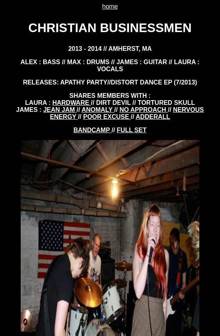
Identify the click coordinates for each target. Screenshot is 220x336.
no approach (144, 109)
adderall (153, 116)
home (110, 6)
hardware (71, 102)
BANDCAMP (92, 130)
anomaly (98, 109)
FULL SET (132, 130)
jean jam (60, 109)
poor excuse (107, 116)
